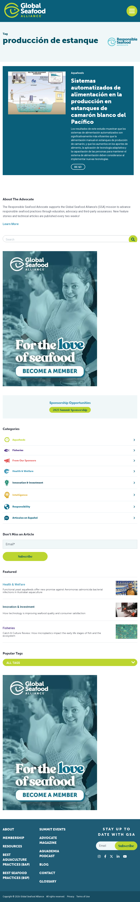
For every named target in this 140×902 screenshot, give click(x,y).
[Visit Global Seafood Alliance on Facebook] (105, 856)
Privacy (70, 896)
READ (78, 167)
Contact (47, 873)
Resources (12, 846)
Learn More (11, 224)
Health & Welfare (14, 584)
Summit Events (52, 829)
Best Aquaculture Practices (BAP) (16, 860)
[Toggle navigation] (132, 11)
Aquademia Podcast (49, 853)
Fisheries (9, 628)
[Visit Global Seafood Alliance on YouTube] (124, 856)
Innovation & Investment (19, 607)
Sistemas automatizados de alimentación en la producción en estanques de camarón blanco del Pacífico (98, 101)
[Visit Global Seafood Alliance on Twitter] (111, 856)
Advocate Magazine (48, 840)
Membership (13, 838)
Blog (44, 865)
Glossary (47, 881)
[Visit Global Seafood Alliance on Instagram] (99, 856)
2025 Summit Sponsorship (70, 410)
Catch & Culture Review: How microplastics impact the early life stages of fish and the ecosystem (52, 634)
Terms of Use (83, 896)
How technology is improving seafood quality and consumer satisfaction (44, 613)
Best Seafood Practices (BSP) (16, 875)
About (8, 829)
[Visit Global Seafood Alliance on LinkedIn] (118, 856)
